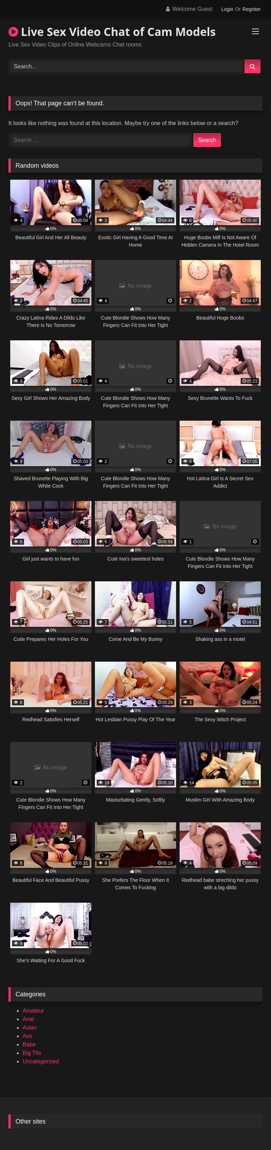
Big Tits (32, 1053)
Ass (27, 1036)
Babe (29, 1044)
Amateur (33, 1011)
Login (227, 9)
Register (251, 9)
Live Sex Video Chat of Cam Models (112, 31)
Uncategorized (41, 1061)
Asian (30, 1028)
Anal (28, 1019)
